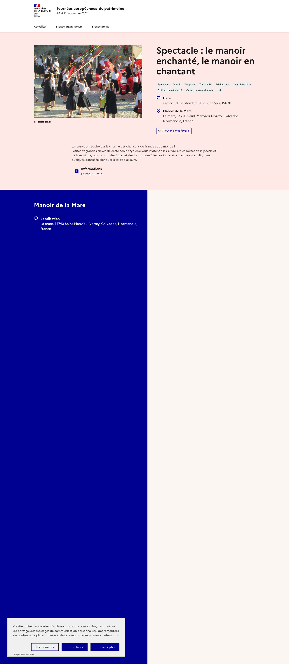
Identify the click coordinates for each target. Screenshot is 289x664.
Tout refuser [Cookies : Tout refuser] (74, 647)
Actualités (40, 27)
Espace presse (100, 27)
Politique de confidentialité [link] (23, 654)
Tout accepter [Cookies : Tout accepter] (105, 647)
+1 (220, 90)
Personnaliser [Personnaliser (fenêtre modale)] (45, 647)
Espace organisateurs (69, 27)
